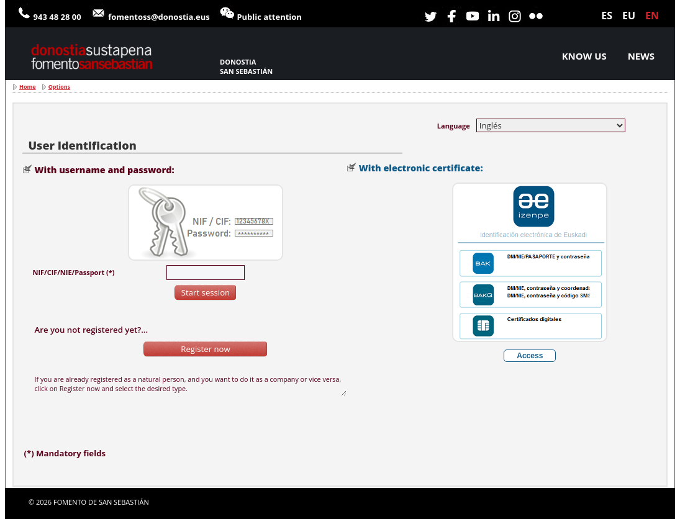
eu (628, 15)
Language (453, 125)
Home (27, 87)
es (606, 15)
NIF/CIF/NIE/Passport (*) (73, 272)
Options (59, 87)
